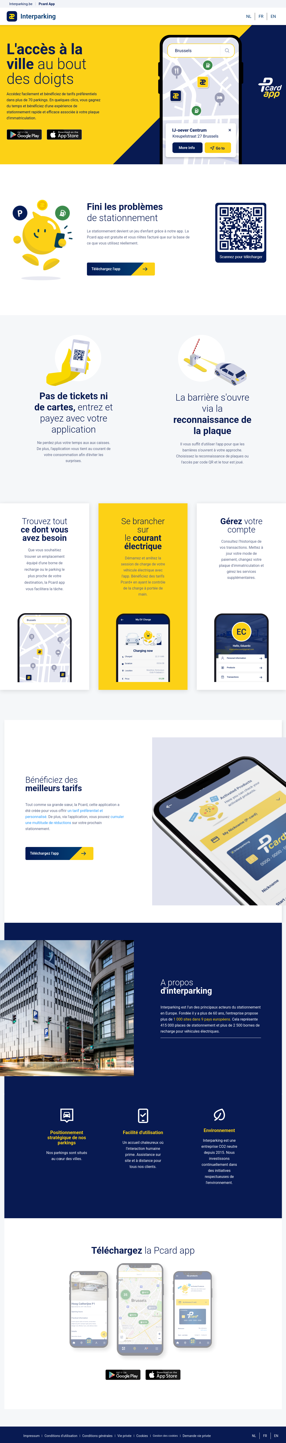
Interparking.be (20, 4)
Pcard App (47, 4)
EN (273, 16)
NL (249, 16)
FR (260, 16)
